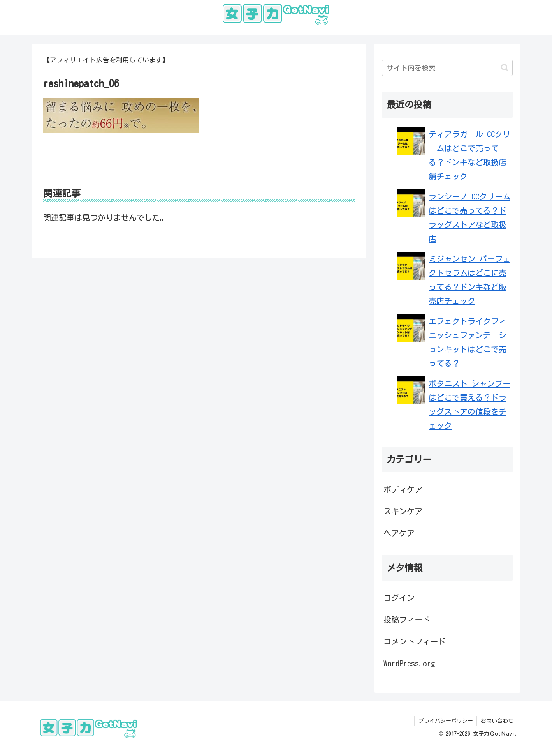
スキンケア (402, 511)
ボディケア (402, 489)
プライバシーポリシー (445, 721)
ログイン (399, 598)
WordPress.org (409, 663)
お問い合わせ (496, 721)
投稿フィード (406, 619)
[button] (505, 67)
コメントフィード (414, 641)
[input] (447, 68)
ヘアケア (399, 533)
